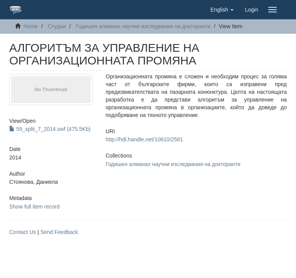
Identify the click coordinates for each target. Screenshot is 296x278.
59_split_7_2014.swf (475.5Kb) (50, 129)
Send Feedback (59, 232)
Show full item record (34, 206)
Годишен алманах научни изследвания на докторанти (143, 26)
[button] (222, 9)
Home (31, 26)
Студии (57, 26)
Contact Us (22, 232)
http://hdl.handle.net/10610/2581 (144, 139)
